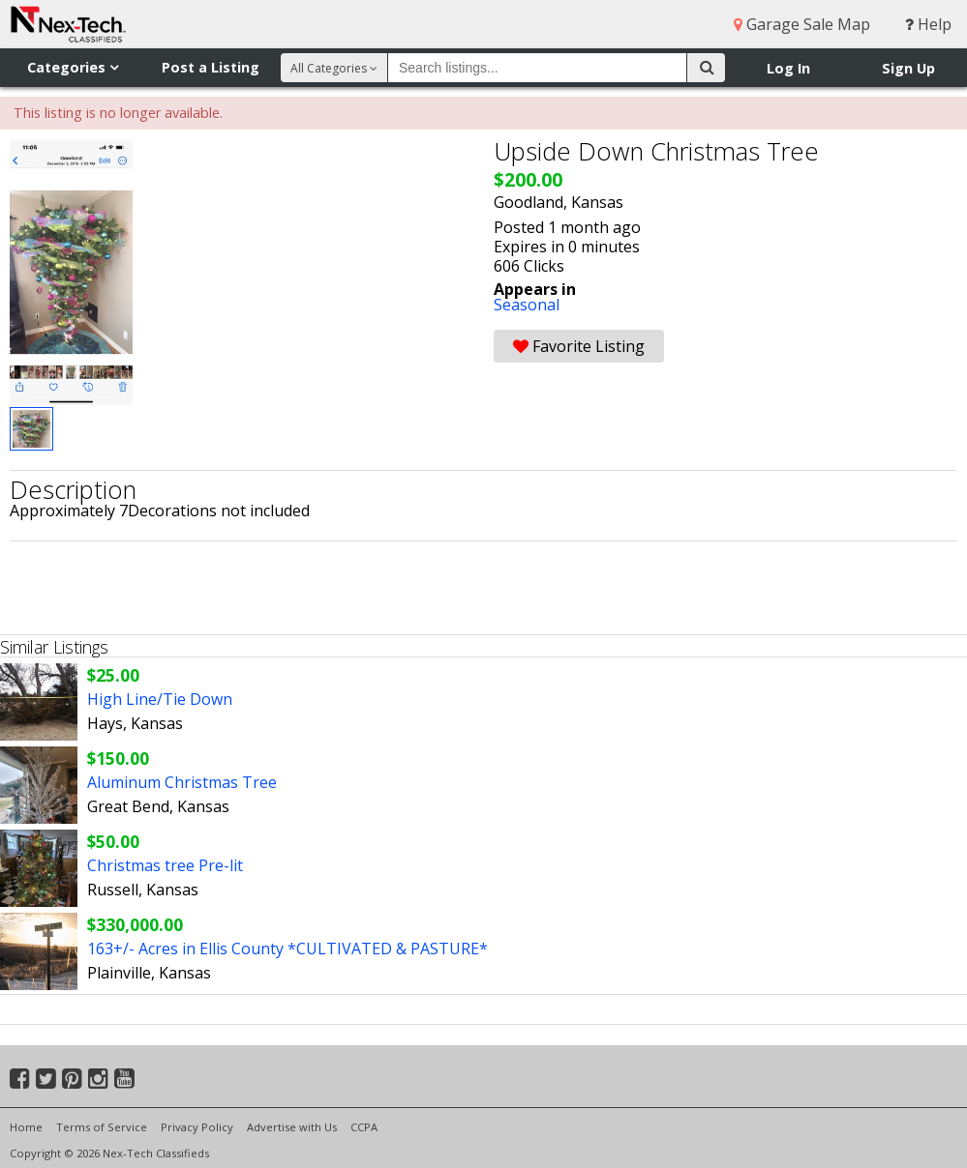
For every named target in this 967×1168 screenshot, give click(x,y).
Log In (788, 68)
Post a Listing (210, 67)
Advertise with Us (292, 1127)
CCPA (364, 1127)
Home (26, 1127)
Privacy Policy (197, 1127)
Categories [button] (72, 67)
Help (928, 24)
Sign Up (908, 68)
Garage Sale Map (802, 24)
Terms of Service (101, 1127)
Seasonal (526, 304)
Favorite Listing (579, 346)
